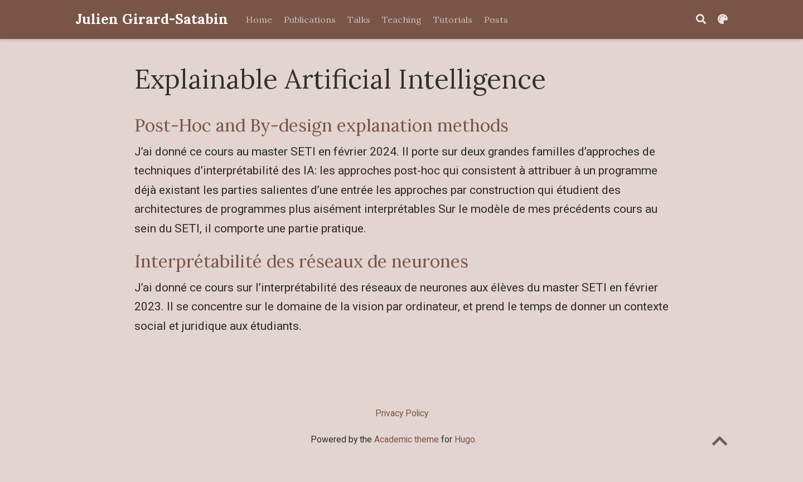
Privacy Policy (401, 413)
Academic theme (406, 439)
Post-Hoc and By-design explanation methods (321, 125)
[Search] (701, 19)
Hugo (464, 439)
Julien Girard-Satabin (151, 19)
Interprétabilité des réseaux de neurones (301, 261)
